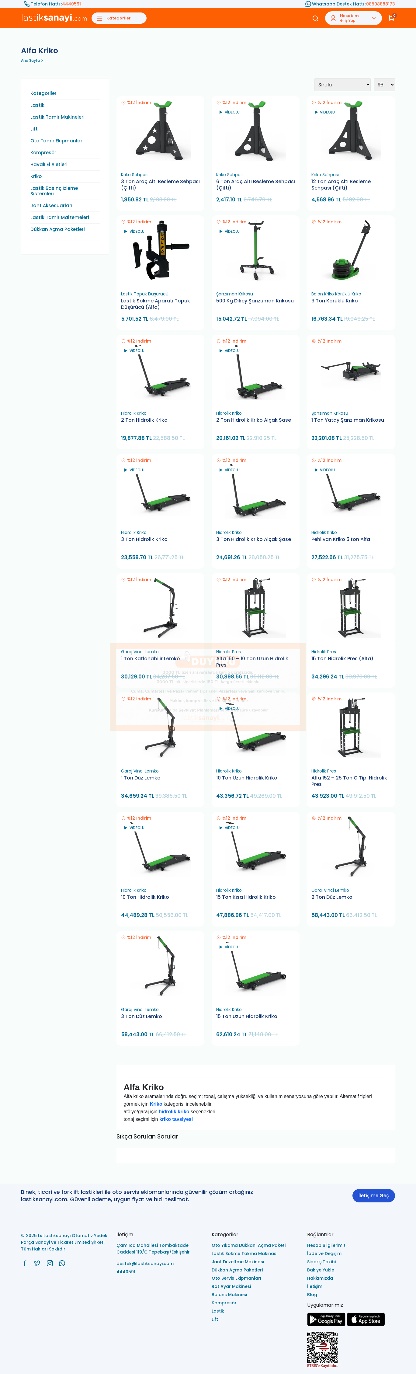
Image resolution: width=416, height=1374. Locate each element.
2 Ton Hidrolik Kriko (144, 420)
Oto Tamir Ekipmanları (57, 141)
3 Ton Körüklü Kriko (334, 301)
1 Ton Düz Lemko (141, 778)
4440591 (71, 4)
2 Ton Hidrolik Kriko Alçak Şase (253, 420)
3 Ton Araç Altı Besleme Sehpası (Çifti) (160, 184)
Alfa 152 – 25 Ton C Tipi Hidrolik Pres (349, 781)
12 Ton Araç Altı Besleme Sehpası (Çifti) (341, 184)
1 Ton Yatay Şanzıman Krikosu (347, 420)
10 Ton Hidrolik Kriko (145, 897)
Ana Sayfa (30, 60)
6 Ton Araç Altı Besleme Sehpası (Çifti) (255, 184)
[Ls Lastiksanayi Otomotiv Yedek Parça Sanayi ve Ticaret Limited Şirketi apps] (366, 1324)
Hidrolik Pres (228, 652)
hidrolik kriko (174, 1111)
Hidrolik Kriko (134, 413)
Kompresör (43, 152)
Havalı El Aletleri (49, 164)
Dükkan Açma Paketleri (57, 229)
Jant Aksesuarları (51, 205)
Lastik (37, 105)
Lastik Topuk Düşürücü (144, 294)
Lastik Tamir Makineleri (57, 117)
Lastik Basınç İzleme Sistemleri (54, 191)
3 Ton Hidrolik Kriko (144, 539)
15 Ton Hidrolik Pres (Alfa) (342, 658)
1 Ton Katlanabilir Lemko (150, 658)
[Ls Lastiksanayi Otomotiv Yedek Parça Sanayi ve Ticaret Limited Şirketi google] (326, 1324)
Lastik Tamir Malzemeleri (59, 217)
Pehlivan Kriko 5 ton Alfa (340, 539)
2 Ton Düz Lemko (331, 897)
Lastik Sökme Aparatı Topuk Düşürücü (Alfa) (155, 304)
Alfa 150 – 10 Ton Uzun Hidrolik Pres (252, 661)
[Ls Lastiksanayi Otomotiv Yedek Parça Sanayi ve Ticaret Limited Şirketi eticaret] (351, 1350)
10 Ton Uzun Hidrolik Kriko (246, 778)
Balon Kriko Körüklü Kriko (336, 294)
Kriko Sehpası (134, 175)
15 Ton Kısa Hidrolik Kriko (246, 897)
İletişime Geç (374, 1195)
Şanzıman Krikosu (234, 294)
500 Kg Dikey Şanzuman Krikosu (255, 301)
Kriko (36, 176)
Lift (34, 129)
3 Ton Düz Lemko (141, 1016)
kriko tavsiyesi (176, 1119)
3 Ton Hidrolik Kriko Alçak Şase (253, 539)
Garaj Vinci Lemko (140, 652)
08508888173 (380, 4)
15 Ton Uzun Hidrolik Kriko (246, 1016)
